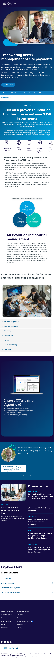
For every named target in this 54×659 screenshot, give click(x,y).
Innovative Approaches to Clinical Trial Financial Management (38, 521)
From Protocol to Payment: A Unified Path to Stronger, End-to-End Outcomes (39, 549)
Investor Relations (7, 611)
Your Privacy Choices (23, 621)
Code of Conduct (6, 621)
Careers (3, 618)
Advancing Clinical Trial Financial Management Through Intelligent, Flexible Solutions (40, 535)
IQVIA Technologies (17, 93)
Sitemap (19, 628)
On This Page (6, 97)
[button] (18, 434)
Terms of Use (21, 624)
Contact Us (4, 628)
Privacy (19, 618)
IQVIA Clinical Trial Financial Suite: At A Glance (10, 510)
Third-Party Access (23, 611)
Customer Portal (6, 615)
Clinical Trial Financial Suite (30, 93)
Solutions (8, 93)
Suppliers (20, 615)
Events (3, 624)
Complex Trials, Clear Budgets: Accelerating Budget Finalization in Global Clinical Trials (40, 496)
